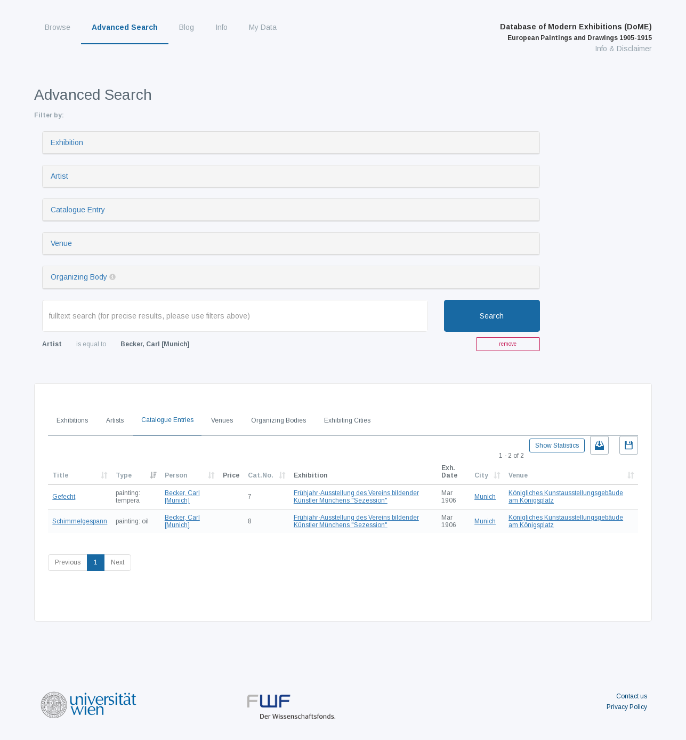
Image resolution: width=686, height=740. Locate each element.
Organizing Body (79, 277)
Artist (59, 176)
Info (221, 27)
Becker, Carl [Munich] (182, 496)
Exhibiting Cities (347, 420)
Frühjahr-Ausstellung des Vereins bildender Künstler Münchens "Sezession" (356, 496)
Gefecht (63, 496)
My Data (263, 27)
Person (176, 475)
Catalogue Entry (78, 209)
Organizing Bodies (278, 420)
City (481, 475)
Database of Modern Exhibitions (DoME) (576, 32)
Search (492, 316)
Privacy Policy (627, 707)
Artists (115, 420)
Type (124, 475)
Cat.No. (260, 475)
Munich (485, 496)
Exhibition (67, 142)
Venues (222, 420)
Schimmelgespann (79, 521)
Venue (61, 243)
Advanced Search (125, 27)
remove (507, 344)
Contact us (631, 696)
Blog (186, 27)
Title (60, 475)
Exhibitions (72, 420)
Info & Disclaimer (623, 48)
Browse (57, 27)
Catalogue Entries (167, 420)
